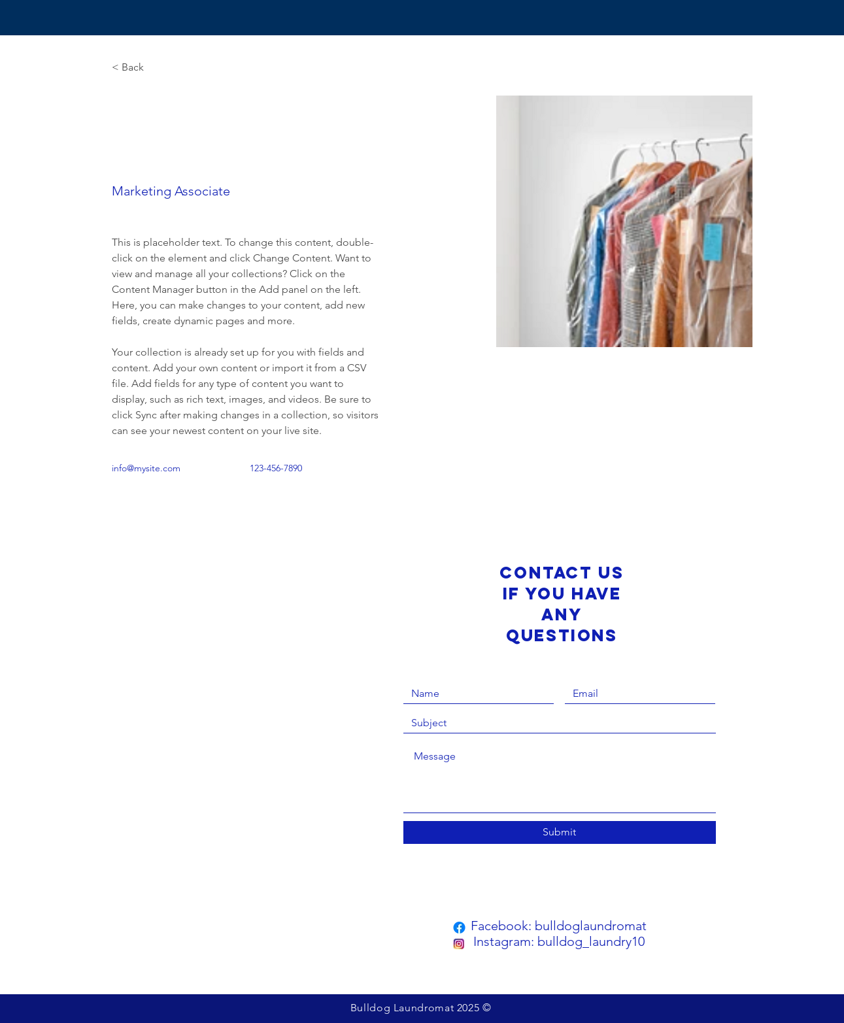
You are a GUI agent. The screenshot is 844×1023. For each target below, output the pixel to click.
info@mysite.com (146, 468)
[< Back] (137, 67)
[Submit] (559, 832)
